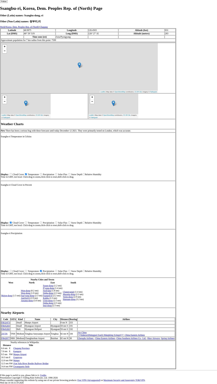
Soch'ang (47, 290)
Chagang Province (21, 348)
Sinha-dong (48, 293)
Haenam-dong (69, 299)
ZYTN (4, 334)
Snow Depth (76, 174)
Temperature (33, 174)
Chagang (44, 27)
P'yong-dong (48, 288)
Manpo (16, 360)
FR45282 (6, 329)
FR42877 (6, 338)
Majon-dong (6, 295)
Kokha (46, 298)
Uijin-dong (48, 300)
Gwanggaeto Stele (21, 366)
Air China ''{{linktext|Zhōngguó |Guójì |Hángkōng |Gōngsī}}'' (101, 333)
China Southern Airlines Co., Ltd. (131, 338)
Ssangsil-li (47, 295)
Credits (43, 375)
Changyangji (68, 292)
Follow (4, 1)
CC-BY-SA (138, 92)
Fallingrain (153, 92)
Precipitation (48, 174)
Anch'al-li (25, 298)
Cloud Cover (18, 174)
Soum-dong (48, 285)
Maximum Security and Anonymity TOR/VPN (124, 380)
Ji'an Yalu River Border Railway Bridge (30, 363)
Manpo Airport (20, 354)
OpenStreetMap (120, 92)
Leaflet (102, 92)
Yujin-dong (68, 297)
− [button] (5, 51)
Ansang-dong (27, 300)
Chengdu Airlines (86, 338)
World (3, 27)
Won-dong (25, 290)
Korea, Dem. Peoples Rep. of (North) (22, 27)
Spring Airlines (167, 338)
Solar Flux (62, 174)
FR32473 (6, 322)
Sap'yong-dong (27, 295)
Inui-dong (47, 305)
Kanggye (17, 351)
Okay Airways (153, 338)
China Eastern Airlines (135, 335)
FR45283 (6, 326)
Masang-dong (69, 294)
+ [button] (5, 47)
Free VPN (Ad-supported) (88, 380)
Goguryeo (17, 357)
